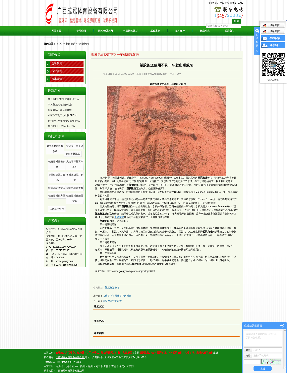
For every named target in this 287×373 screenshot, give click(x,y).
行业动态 (204, 30)
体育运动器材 (130, 30)
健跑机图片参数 (74, 187)
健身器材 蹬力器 (57, 187)
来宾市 (122, 366)
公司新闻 (57, 63)
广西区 (130, 366)
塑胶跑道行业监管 (112, 301)
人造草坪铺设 (57, 208)
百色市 (115, 366)
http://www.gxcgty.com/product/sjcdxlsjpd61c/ (131, 271)
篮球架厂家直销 (74, 146)
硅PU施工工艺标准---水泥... (62, 126)
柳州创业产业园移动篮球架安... (64, 120)
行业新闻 (84, 43)
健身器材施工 (73, 153)
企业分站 (213, 2)
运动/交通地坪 (105, 30)
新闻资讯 (70, 43)
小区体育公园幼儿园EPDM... (63, 115)
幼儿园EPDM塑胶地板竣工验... (64, 99)
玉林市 (107, 366)
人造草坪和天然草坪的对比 (117, 295)
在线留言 (275, 38)
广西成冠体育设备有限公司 (70, 370)
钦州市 (60, 366)
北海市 (68, 366)
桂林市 (75, 366)
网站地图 (224, 2)
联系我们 (229, 30)
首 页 (59, 43)
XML (240, 2)
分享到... (274, 45)
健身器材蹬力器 (56, 195)
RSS (233, 2)
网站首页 (56, 30)
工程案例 (155, 30)
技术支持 (180, 30)
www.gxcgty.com (64, 261)
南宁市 (99, 366)
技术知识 (57, 78)
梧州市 (83, 366)
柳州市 (91, 366)
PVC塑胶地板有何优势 (60, 104)
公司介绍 (81, 30)
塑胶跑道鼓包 (112, 287)
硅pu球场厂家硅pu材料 (60, 110)
